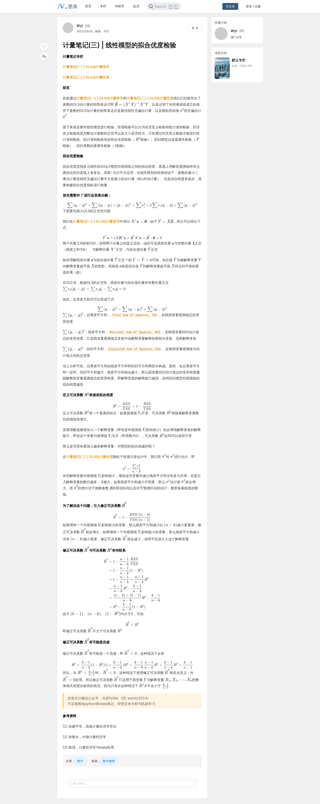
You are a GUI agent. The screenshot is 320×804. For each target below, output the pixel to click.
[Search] (164, 6)
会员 (136, 6)
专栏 (103, 6)
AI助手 (119, 6)
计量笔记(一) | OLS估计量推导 (86, 67)
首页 (88, 6)
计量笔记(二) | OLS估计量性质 (86, 77)
